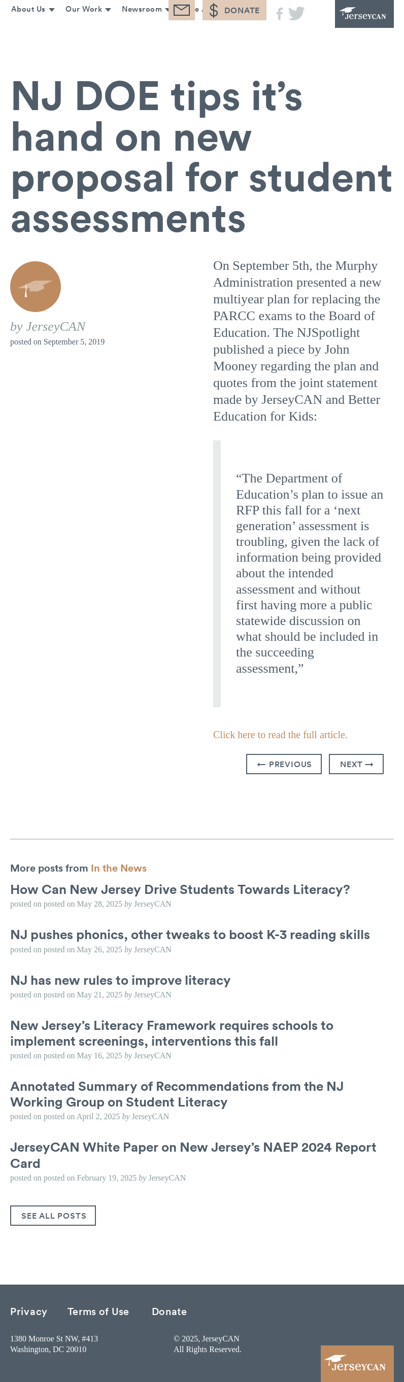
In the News (119, 867)
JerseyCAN (353, 20)
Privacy (29, 1311)
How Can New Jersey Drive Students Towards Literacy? (180, 888)
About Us (24, 29)
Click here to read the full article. (280, 734)
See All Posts (53, 1215)
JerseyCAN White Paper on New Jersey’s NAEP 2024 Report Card (193, 1154)
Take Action (202, 29)
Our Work (80, 29)
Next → (357, 764)
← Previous (284, 764)
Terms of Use (98, 1311)
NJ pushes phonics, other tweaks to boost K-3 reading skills (190, 934)
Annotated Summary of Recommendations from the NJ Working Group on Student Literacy (177, 1093)
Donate (169, 1311)
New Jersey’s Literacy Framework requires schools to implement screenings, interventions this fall (171, 1032)
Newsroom (139, 29)
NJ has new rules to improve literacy (120, 979)
